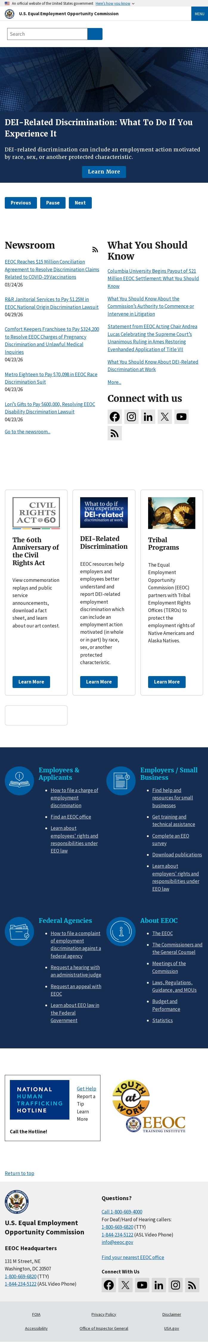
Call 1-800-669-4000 (122, 1211)
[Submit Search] (95, 34)
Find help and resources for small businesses (172, 798)
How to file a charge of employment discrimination (74, 798)
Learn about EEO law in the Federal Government (75, 1013)
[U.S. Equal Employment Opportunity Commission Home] (91, 13)
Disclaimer (171, 1314)
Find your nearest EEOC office (133, 1257)
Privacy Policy (103, 1314)
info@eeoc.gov (117, 1242)
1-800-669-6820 (20, 1276)
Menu (199, 13)
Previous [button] (21, 202)
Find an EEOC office (71, 816)
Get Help (86, 1088)
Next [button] (80, 202)
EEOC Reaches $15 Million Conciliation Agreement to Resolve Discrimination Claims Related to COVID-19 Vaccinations (52, 269)
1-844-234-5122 (20, 1284)
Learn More (104, 171)
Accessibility (36, 1328)
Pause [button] (53, 202)
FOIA (36, 1314)
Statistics (162, 1020)
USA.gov (171, 1328)
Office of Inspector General (104, 1328)
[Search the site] (47, 34)
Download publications (177, 854)
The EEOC (162, 933)
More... (114, 382)
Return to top (19, 1173)
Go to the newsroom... (27, 431)
